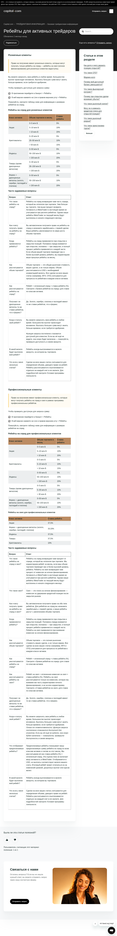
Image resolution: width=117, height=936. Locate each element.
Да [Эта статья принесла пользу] (7, 840)
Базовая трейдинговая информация (63, 24)
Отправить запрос (99, 11)
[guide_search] (96, 31)
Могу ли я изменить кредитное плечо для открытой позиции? (93, 111)
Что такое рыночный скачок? (96, 104)
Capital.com (8, 24)
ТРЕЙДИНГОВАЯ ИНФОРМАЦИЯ (30, 24)
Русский (111, 11)
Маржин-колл (89, 77)
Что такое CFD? (90, 73)
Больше (89, 133)
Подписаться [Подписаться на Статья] (11, 43)
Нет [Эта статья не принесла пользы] (15, 840)
